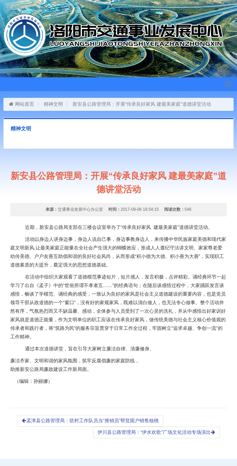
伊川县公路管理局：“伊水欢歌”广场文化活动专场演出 (156, 432)
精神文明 (53, 104)
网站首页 (21, 104)
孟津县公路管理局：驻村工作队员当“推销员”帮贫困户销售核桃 (90, 420)
